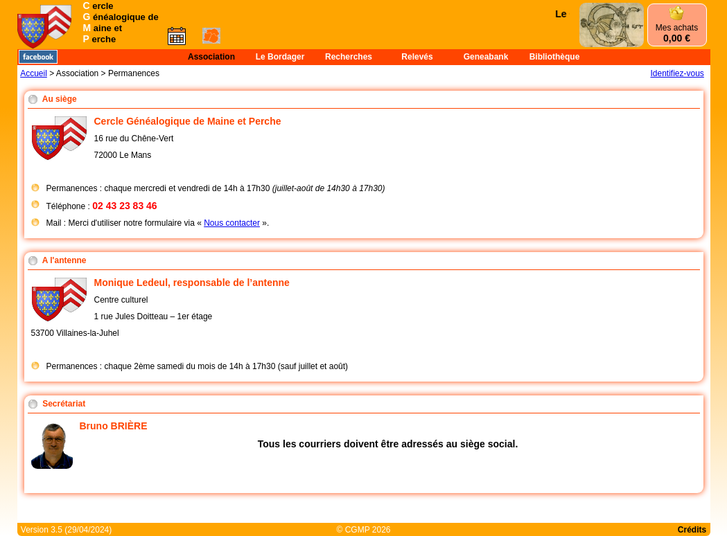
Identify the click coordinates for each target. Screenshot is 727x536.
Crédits (692, 530)
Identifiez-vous (676, 73)
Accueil (33, 73)
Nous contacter (232, 223)
